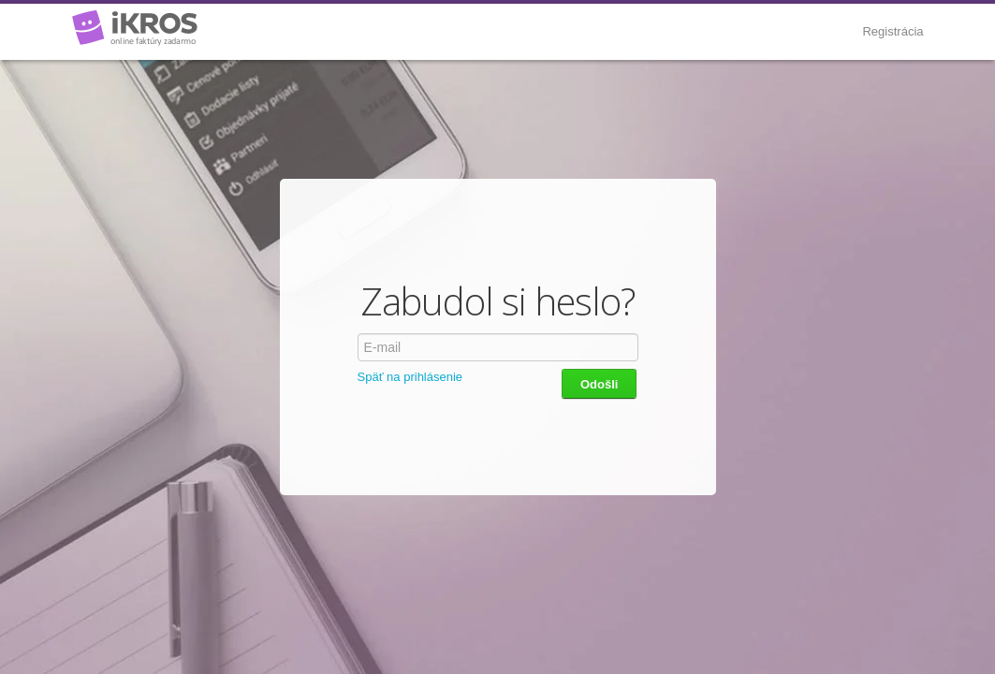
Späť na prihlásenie (410, 377)
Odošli (599, 384)
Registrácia (892, 31)
